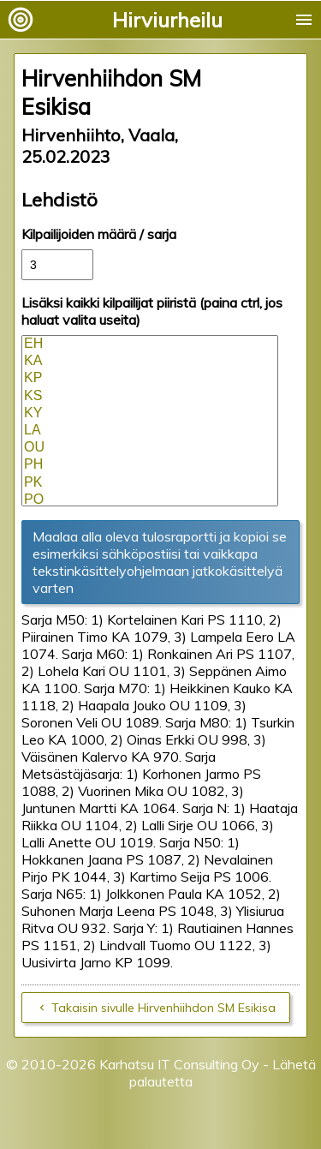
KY (149, 413)
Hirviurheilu (167, 20)
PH (149, 465)
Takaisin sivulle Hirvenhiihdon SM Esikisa (163, 1007)
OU (149, 448)
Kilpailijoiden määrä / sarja (98, 233)
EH (149, 344)
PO (149, 500)
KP (149, 378)
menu (304, 19)
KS (149, 396)
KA (149, 361)
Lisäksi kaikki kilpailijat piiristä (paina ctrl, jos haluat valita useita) (151, 311)
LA (149, 431)
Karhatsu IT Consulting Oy (179, 1064)
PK (149, 483)
